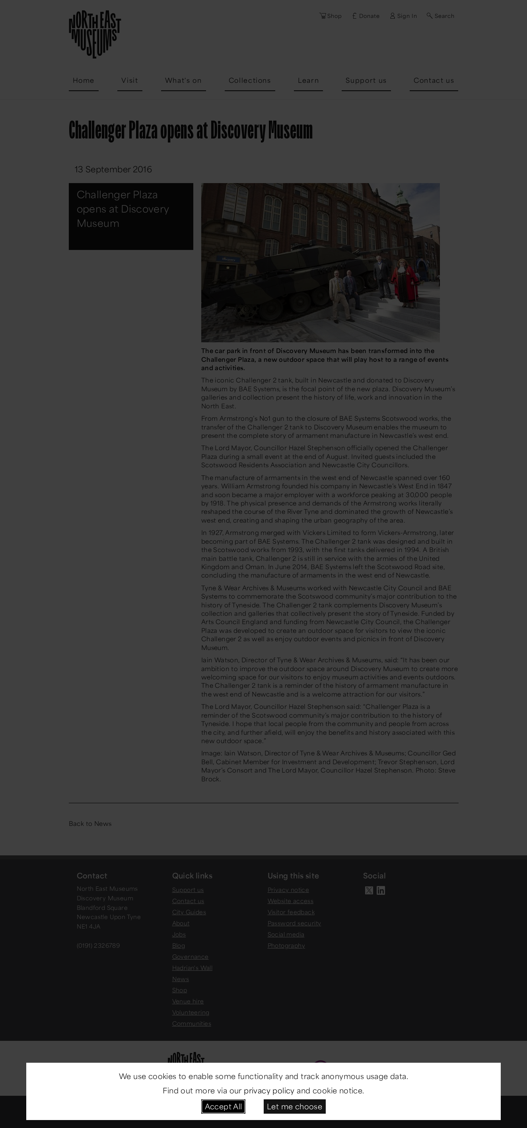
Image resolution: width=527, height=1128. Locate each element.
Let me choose (294, 1106)
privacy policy (269, 1090)
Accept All (223, 1106)
